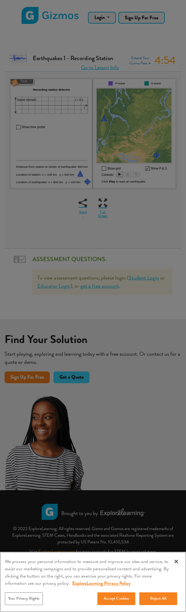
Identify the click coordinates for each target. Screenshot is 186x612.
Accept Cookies (116, 598)
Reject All (158, 598)
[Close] (176, 561)
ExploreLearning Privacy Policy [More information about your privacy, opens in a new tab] (101, 583)
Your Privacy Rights (23, 598)
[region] (93, 582)
